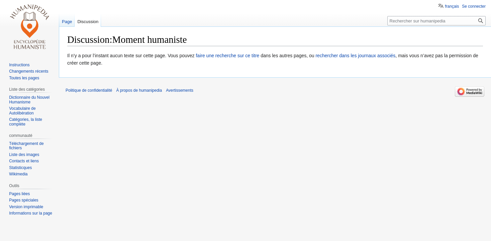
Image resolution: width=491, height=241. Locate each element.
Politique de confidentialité (89, 90)
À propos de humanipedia (139, 90)
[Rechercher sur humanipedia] (436, 20)
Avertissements (179, 90)
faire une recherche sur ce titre (227, 55)
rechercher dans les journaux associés (355, 55)
